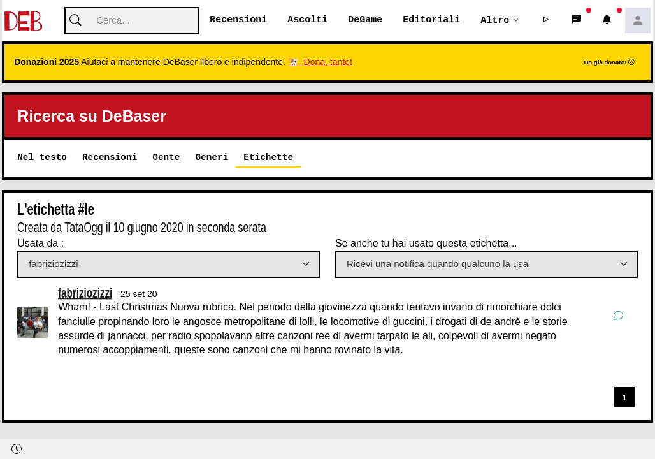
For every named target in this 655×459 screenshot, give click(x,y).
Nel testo (42, 158)
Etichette (268, 158)
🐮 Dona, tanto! (320, 62)
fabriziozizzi (85, 293)
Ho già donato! (609, 62)
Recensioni (238, 20)
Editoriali (431, 20)
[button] (546, 21)
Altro (494, 20)
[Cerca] (131, 21)
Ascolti (307, 20)
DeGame (365, 20)
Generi (211, 158)
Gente (166, 158)
